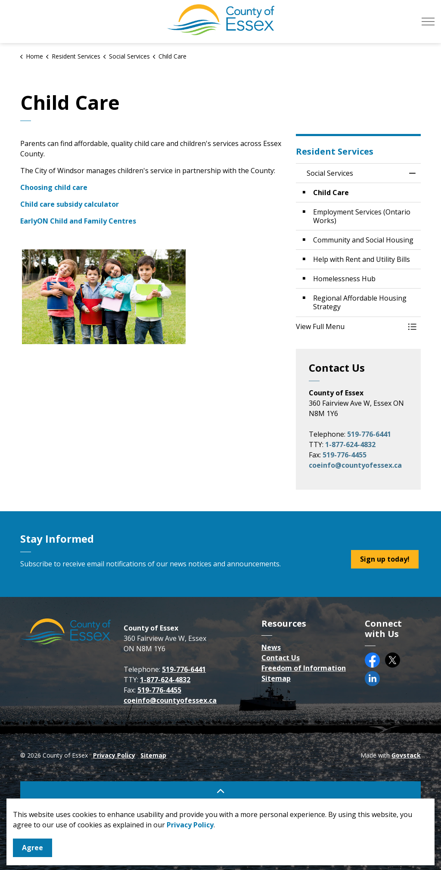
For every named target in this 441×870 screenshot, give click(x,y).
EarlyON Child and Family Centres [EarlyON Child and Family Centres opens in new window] (78, 221)
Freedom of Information (303, 668)
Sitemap (276, 678)
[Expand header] (428, 21)
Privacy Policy (114, 755)
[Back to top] (220, 791)
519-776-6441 (369, 434)
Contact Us (280, 657)
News (271, 647)
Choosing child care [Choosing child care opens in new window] (53, 187)
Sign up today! (384, 559)
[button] (350, 326)
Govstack (406, 755)
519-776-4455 (344, 455)
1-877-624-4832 (350, 444)
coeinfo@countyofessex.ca (355, 465)
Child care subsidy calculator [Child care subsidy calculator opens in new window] (69, 204)
